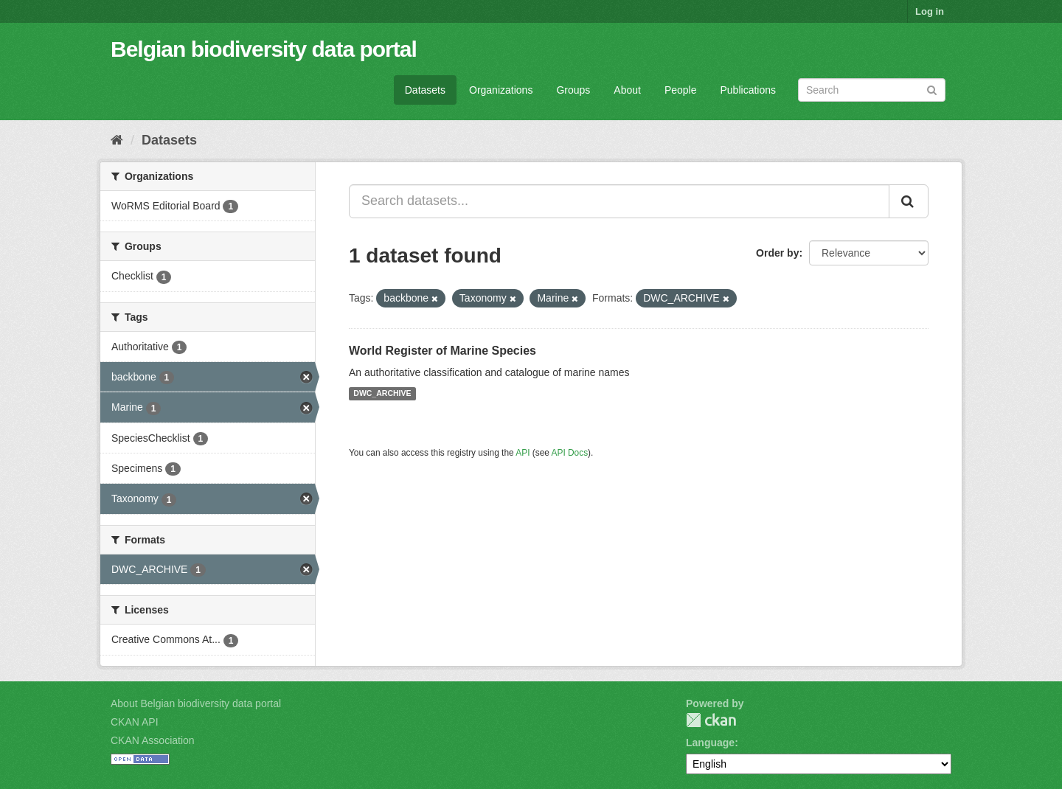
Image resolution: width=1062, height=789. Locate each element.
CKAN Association (153, 740)
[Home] (117, 140)
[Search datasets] (871, 90)
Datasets (425, 90)
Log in (929, 11)
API (523, 453)
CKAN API (135, 722)
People (680, 90)
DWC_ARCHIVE (382, 393)
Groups (573, 90)
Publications (749, 90)
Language (710, 742)
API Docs (570, 453)
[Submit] (932, 89)
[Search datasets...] (619, 201)
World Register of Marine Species (442, 350)
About (627, 90)
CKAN (711, 720)
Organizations (500, 90)
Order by (777, 253)
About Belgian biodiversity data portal (196, 703)
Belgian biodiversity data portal (264, 49)
